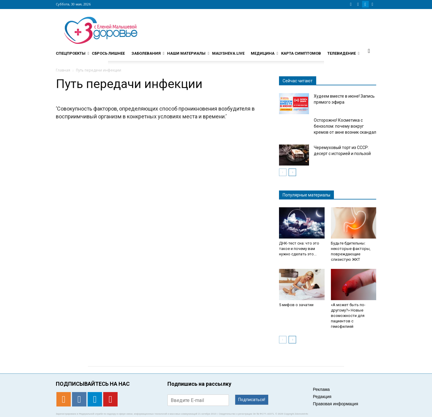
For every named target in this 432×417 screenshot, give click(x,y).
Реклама (321, 389)
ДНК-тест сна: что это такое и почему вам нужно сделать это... (299, 248)
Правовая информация (335, 403)
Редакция (322, 396)
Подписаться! (251, 399)
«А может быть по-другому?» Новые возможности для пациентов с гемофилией (348, 316)
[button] (369, 51)
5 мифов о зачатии (296, 305)
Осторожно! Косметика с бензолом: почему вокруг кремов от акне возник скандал (345, 126)
